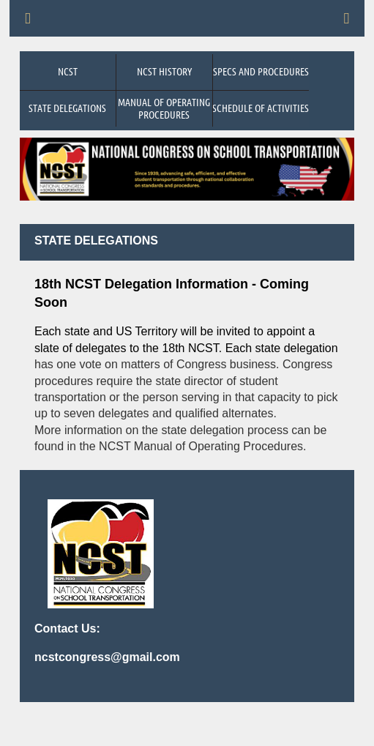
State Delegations (67, 107)
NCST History (164, 71)
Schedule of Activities (260, 107)
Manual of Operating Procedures (164, 108)
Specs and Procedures (261, 71)
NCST (68, 71)
